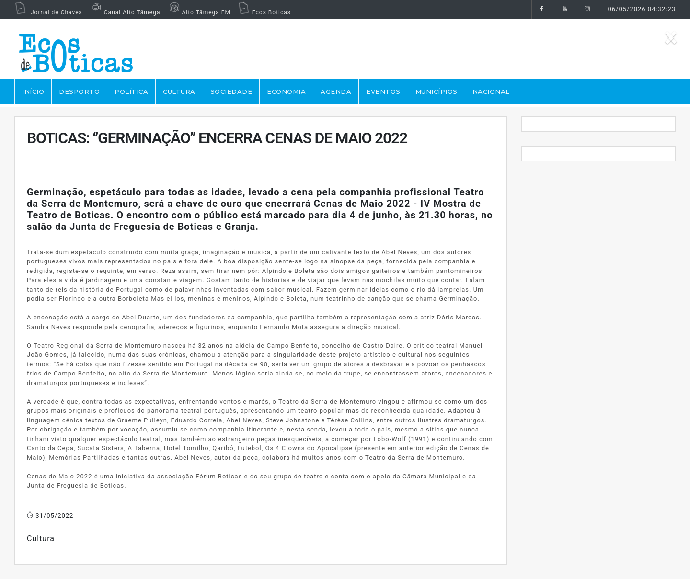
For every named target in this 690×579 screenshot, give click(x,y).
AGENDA (336, 91)
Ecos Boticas (264, 12)
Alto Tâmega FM (198, 12)
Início (33, 91)
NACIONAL (491, 91)
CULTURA (179, 91)
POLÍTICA (131, 91)
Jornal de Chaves (48, 12)
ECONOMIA (286, 91)
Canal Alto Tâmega (125, 12)
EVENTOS (383, 91)
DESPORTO (79, 91)
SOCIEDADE (231, 91)
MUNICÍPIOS (436, 91)
